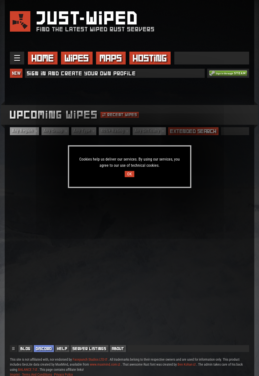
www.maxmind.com (105, 364)
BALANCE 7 (27, 370)
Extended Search (193, 131)
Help (62, 349)
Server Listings (89, 349)
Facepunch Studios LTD (90, 359)
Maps (111, 58)
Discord (44, 349)
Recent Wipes (119, 115)
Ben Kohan (187, 364)
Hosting (150, 58)
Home (43, 58)
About (118, 349)
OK (129, 174)
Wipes (77, 58)
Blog (25, 349)
